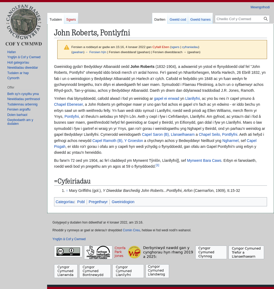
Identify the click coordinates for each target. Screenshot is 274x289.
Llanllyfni (192, 98)
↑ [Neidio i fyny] (67, 190)
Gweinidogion (123, 202)
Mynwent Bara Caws (204, 160)
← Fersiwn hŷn (95, 52)
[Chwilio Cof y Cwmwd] (242, 19)
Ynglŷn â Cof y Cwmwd (69, 239)
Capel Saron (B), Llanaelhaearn (168, 134)
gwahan (78, 52)
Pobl (81, 202)
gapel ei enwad (166, 98)
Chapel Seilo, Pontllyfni (218, 134)
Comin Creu (131, 230)
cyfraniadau (190, 47)
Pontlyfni (71, 116)
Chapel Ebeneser (68, 104)
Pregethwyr (98, 202)
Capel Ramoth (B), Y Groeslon (117, 140)
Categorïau (65, 202)
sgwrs (175, 47)
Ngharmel (230, 140)
